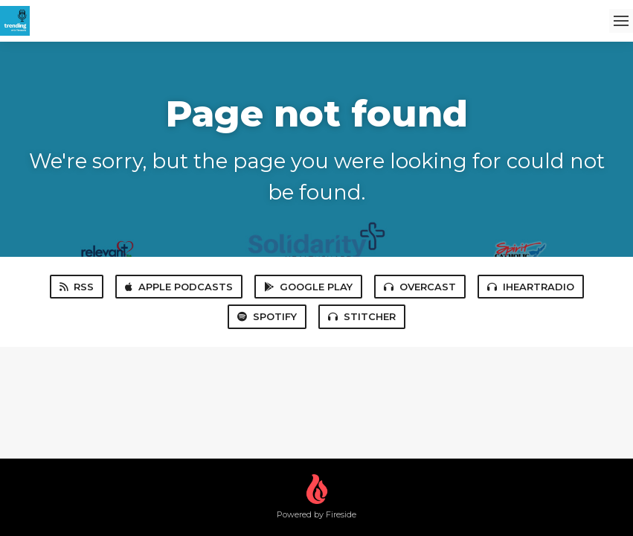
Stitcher (362, 316)
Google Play (308, 287)
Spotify (267, 316)
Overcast (420, 287)
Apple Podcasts (179, 287)
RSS (77, 287)
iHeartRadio (530, 287)
